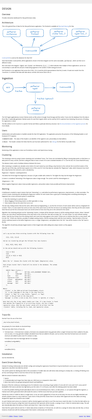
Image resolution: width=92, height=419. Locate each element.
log (85, 416)
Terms (21, 416)
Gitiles (11, 416)
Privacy (16, 416)
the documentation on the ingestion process (73, 124)
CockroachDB (6, 58)
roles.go (54, 142)
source (81, 416)
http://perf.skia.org (63, 26)
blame (88, 416)
